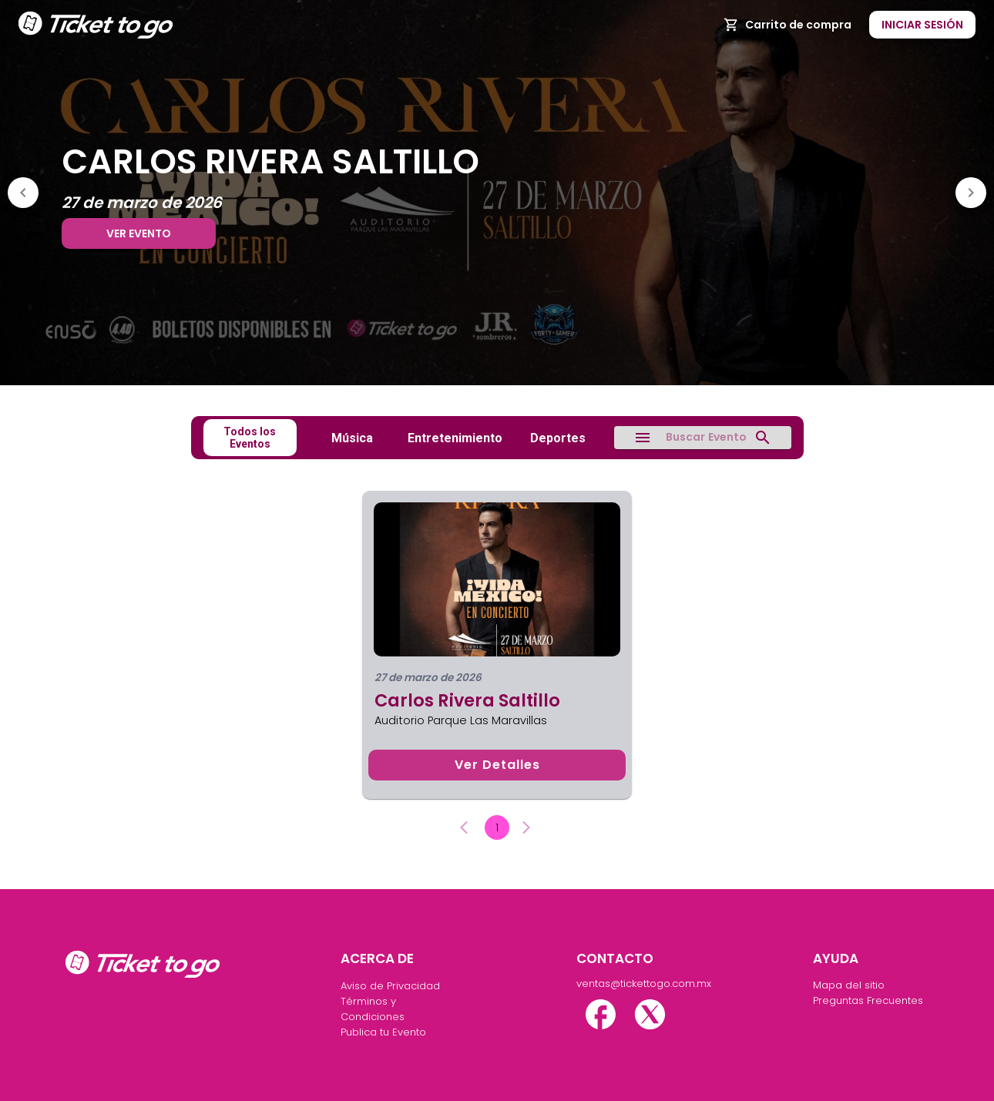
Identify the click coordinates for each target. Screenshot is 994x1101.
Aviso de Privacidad (390, 985)
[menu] (643, 438)
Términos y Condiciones (373, 1009)
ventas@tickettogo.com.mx (634, 983)
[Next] (970, 192)
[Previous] (23, 192)
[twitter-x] (650, 1014)
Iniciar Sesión (922, 25)
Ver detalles (497, 765)
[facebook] (600, 1014)
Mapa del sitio (849, 985)
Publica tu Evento (383, 1032)
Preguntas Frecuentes (868, 1000)
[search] (763, 438)
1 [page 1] (497, 827)
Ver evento (139, 233)
